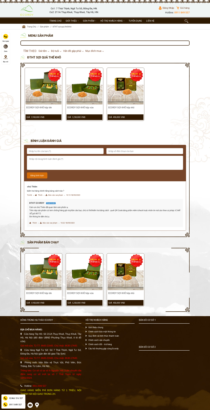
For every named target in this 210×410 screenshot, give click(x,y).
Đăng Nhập (166, 8)
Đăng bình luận (37, 175)
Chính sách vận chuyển (99, 340)
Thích (38, 195)
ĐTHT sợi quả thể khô (62, 27)
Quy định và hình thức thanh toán (103, 336)
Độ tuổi (55, 50)
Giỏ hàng (183, 7)
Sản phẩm (89, 20)
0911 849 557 (182, 12)
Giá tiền (42, 50)
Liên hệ (150, 20)
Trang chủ (55, 20)
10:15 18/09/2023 (73, 195)
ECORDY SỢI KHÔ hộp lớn (39, 107)
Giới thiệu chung (95, 327)
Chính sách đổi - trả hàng (100, 344)
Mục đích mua (93, 50)
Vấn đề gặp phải (72, 50)
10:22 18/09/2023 (67, 223)
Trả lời (29, 195)
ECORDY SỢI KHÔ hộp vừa (80, 107)
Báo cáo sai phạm (54, 195)
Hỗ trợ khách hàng (112, 20)
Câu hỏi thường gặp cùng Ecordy (103, 348)
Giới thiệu (72, 20)
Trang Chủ (29, 26)
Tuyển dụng (135, 20)
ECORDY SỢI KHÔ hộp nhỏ (121, 107)
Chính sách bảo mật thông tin (102, 331)
